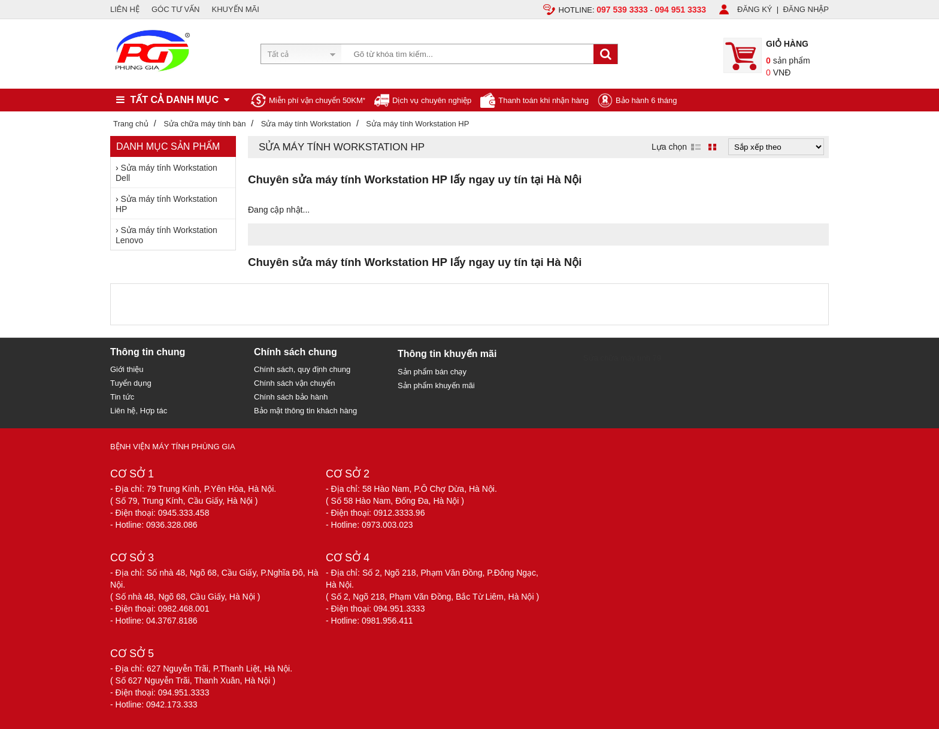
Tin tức (122, 396)
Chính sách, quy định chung (302, 369)
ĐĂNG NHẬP (806, 9)
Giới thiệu (126, 369)
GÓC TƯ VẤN (176, 9)
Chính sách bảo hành (291, 396)
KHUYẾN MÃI (235, 9)
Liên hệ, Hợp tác (138, 410)
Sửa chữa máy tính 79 (622, 357)
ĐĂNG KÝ (755, 9)
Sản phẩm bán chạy (432, 371)
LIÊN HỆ (125, 9)
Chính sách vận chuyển (294, 383)
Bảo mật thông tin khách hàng (305, 410)
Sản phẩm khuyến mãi (436, 385)
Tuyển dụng (131, 383)
